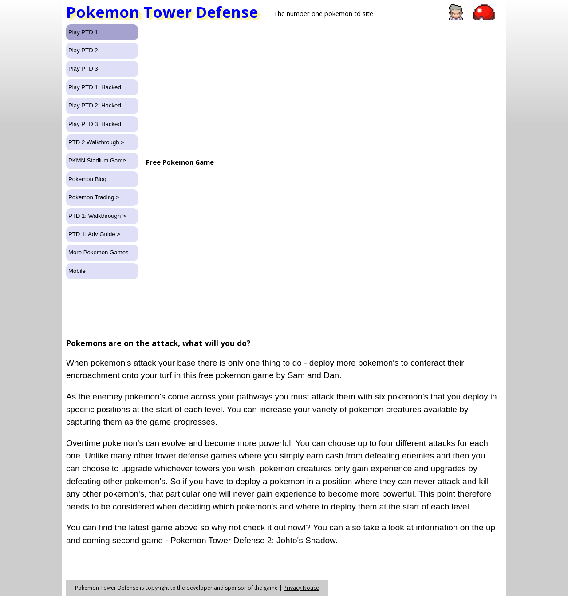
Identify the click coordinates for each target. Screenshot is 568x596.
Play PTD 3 (83, 68)
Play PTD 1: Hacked (94, 87)
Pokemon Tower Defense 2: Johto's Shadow (252, 540)
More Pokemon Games (98, 252)
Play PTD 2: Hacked (94, 105)
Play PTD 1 (83, 32)
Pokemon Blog (87, 179)
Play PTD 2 (83, 50)
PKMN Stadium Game (97, 160)
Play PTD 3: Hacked (94, 124)
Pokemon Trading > (93, 197)
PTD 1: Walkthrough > (97, 216)
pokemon (287, 481)
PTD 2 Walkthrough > (96, 142)
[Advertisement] (323, 86)
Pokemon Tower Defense (162, 12)
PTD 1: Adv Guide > (94, 234)
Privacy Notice (301, 588)
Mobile (77, 271)
